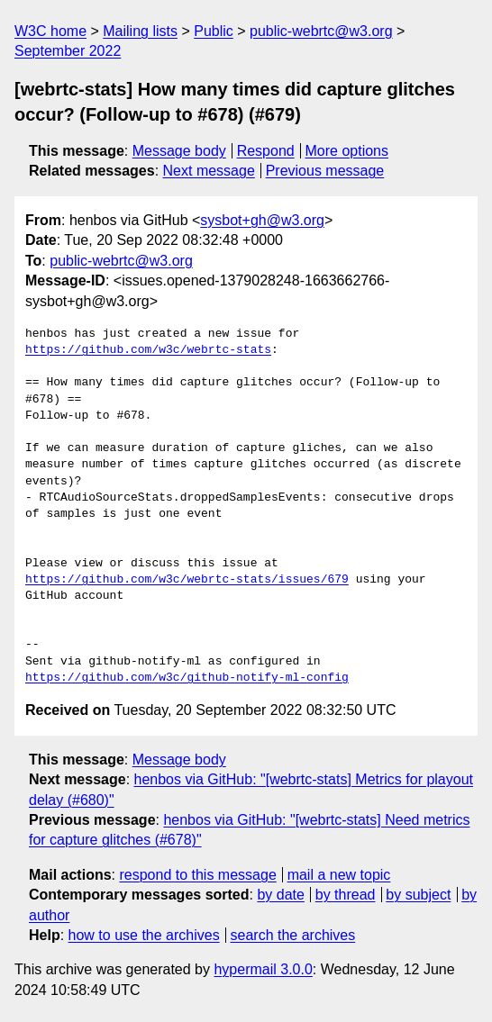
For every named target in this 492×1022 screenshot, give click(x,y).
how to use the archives (144, 935)
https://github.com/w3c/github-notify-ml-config (187, 678)
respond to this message (197, 874)
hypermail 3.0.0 (263, 969)
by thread (345, 894)
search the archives (293, 935)
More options (347, 150)
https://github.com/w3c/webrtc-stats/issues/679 (187, 580)
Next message (209, 170)
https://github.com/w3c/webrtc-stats (148, 350)
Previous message (325, 170)
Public (213, 31)
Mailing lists (140, 31)
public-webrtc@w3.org (321, 31)
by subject (418, 894)
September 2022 (67, 51)
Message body (179, 150)
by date (280, 894)
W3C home (50, 31)
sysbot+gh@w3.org (262, 220)
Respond (266, 150)
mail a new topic (339, 874)
